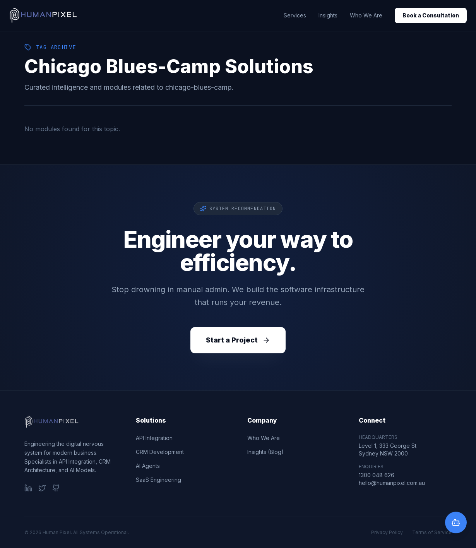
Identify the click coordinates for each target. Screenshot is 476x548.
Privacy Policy (387, 532)
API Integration (154, 438)
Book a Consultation (430, 15)
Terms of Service (432, 532)
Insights (327, 15)
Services (295, 15)
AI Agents (148, 465)
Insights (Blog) (265, 452)
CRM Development (160, 452)
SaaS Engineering (158, 479)
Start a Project (238, 340)
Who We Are (366, 15)
